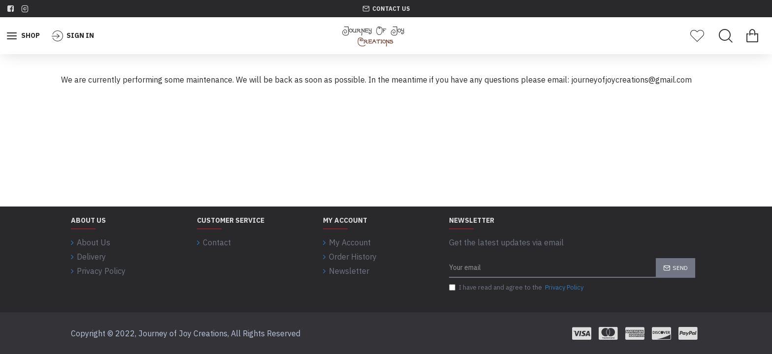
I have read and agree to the (517, 288)
